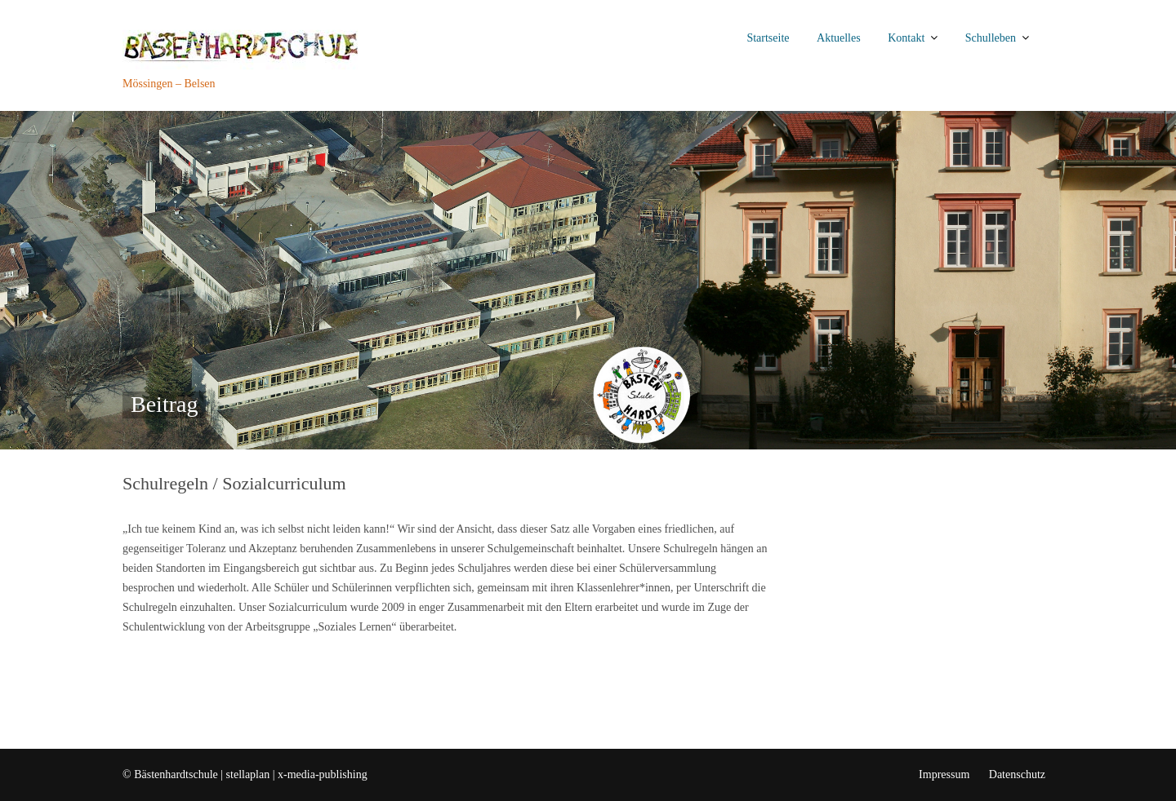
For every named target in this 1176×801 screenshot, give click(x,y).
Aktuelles (839, 38)
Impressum (944, 774)
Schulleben (990, 38)
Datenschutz (1017, 774)
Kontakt (906, 38)
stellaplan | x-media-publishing (297, 774)
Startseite (767, 38)
